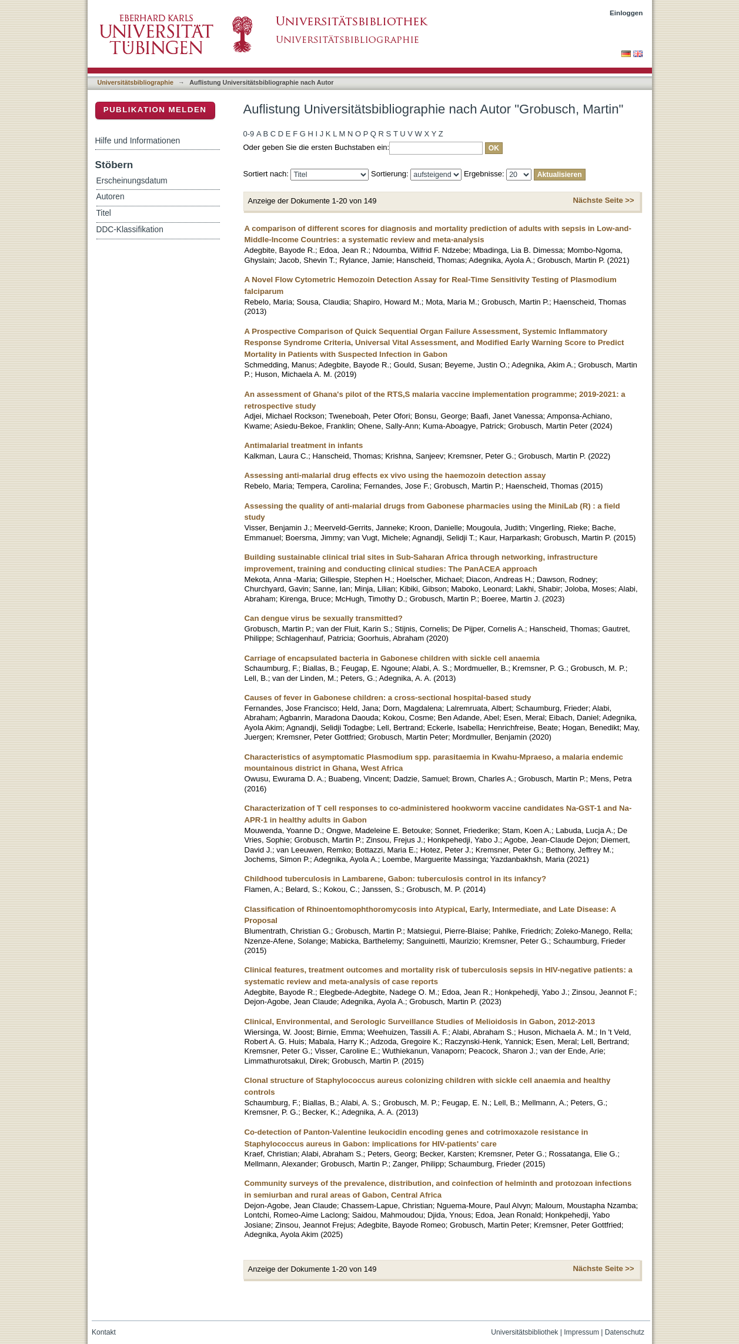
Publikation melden (155, 109)
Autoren (110, 196)
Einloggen (626, 12)
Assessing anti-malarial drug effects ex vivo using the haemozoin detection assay (395, 475)
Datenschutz (624, 1332)
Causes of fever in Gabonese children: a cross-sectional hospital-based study (388, 697)
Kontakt (104, 1332)
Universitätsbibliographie (135, 82)
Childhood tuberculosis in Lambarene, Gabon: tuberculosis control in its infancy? (396, 878)
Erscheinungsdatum (132, 180)
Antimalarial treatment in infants (304, 445)
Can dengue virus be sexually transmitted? (324, 618)
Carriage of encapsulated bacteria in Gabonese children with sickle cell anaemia (392, 658)
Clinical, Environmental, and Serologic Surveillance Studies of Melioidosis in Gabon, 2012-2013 (420, 1021)
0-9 (249, 133)
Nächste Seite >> (603, 200)
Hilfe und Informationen (137, 140)
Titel (103, 213)
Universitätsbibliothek (524, 1332)
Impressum (581, 1332)
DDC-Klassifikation (129, 229)
